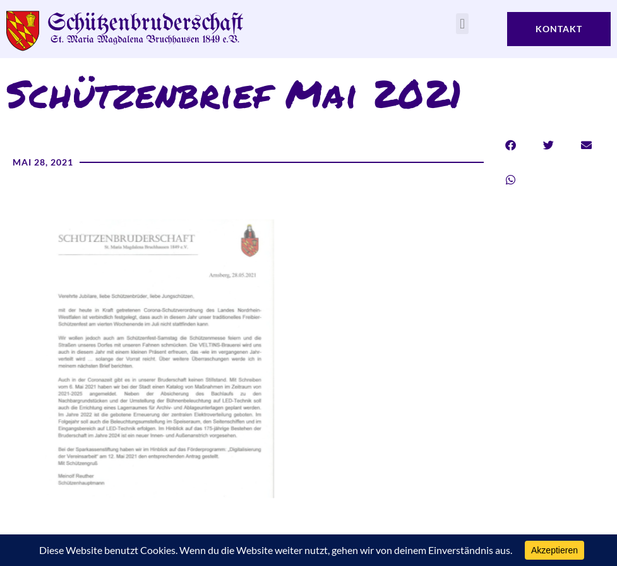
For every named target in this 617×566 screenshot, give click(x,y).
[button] (462, 23)
